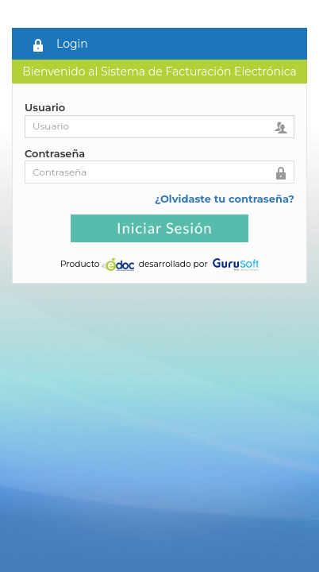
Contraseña (55, 153)
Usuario (45, 107)
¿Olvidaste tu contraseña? (224, 198)
